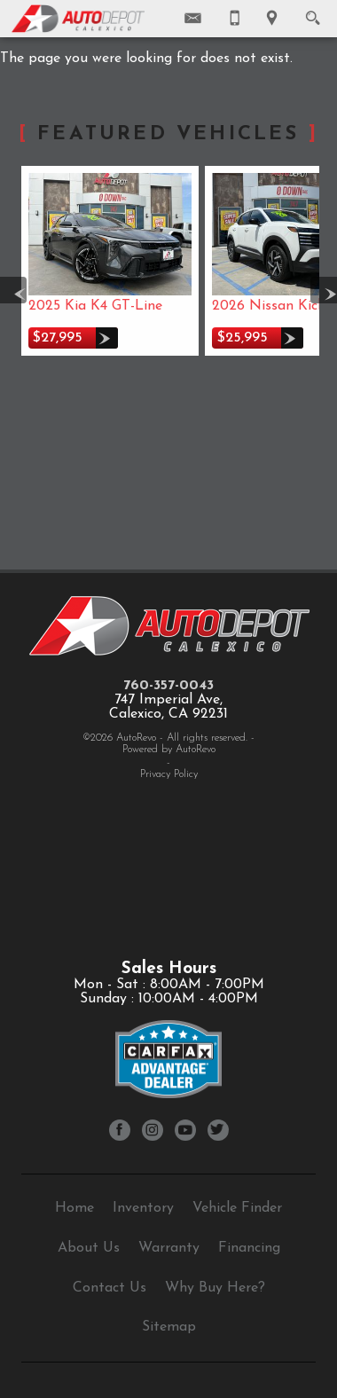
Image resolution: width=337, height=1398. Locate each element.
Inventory (143, 1208)
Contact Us (109, 1288)
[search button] (313, 12)
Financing (249, 1248)
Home (74, 1208)
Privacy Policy (169, 774)
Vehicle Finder (237, 1208)
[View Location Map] (272, 18)
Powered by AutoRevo (169, 749)
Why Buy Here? (215, 1288)
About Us (89, 1248)
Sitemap (169, 1327)
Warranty (169, 1248)
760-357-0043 (168, 686)
